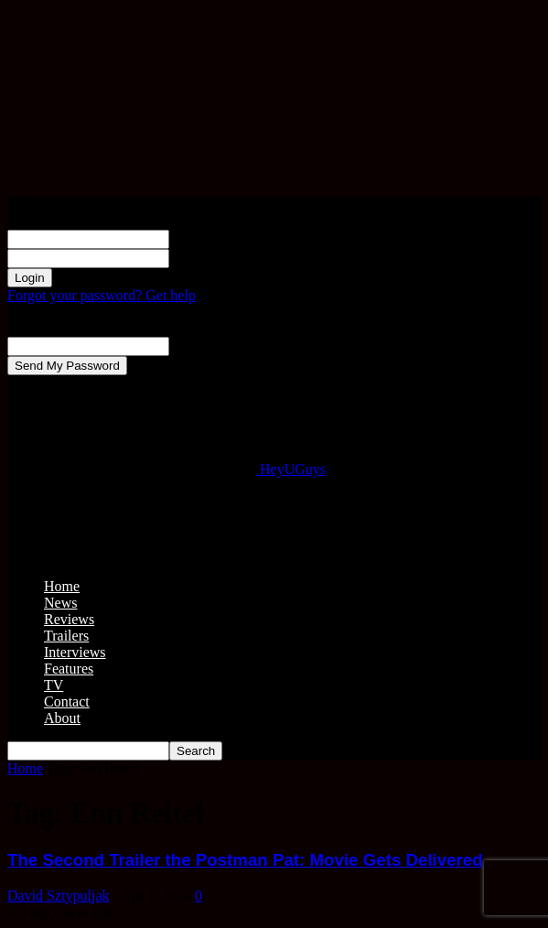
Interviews (75, 652)
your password (212, 257)
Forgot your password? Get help (101, 295)
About (62, 718)
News (60, 602)
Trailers (66, 635)
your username (212, 238)
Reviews (69, 619)
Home (62, 586)
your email (200, 345)
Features (68, 668)
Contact (67, 701)
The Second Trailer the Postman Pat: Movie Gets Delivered (245, 859)
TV (53, 685)
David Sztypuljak (58, 895)
